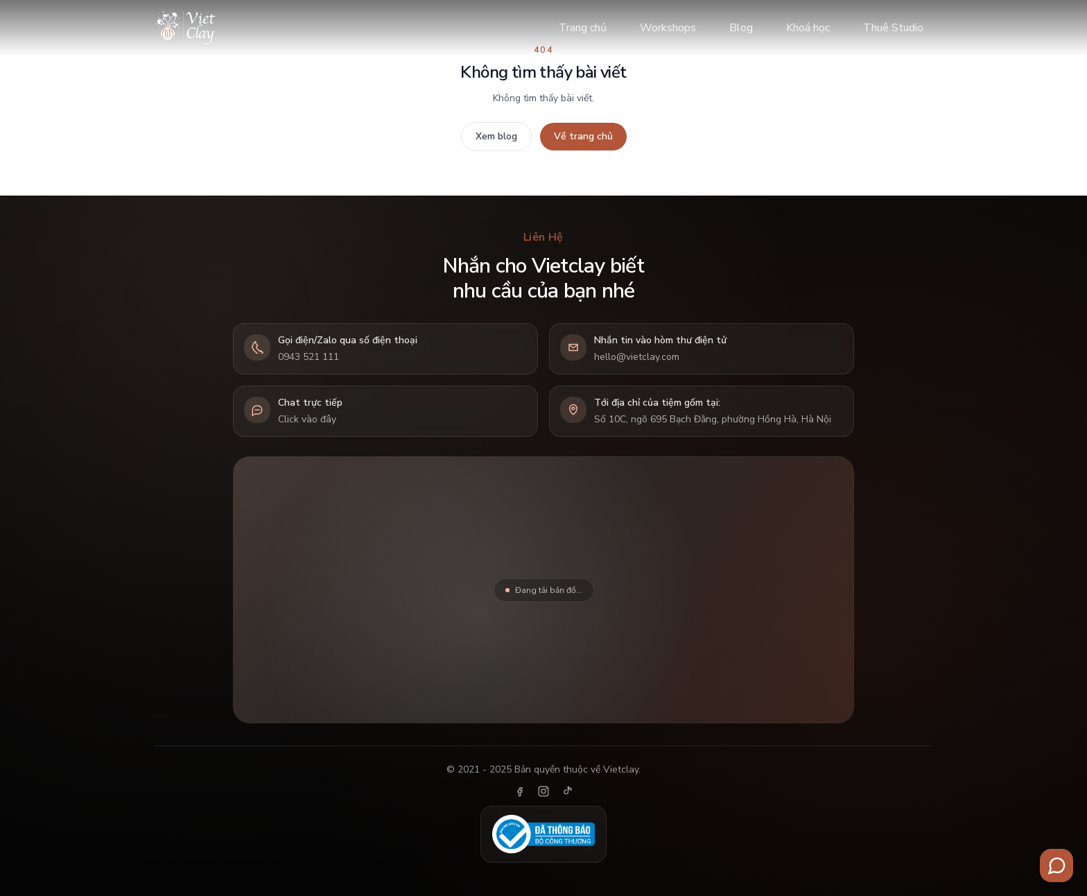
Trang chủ (583, 27)
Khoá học (808, 27)
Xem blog (496, 136)
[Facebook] (520, 791)
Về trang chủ (583, 136)
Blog (741, 27)
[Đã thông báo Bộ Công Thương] (543, 834)
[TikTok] (567, 791)
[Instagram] (543, 791)
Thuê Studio (893, 27)
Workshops (668, 27)
